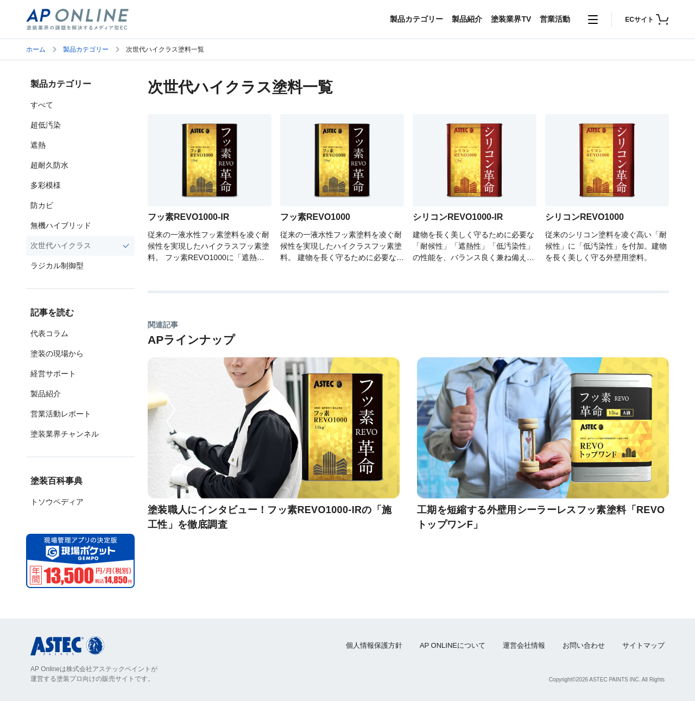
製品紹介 (467, 19)
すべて (41, 104)
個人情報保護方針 (374, 645)
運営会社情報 (524, 645)
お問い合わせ (584, 645)
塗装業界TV (511, 19)
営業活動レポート (60, 413)
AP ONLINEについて (452, 645)
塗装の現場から (57, 353)
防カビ (41, 205)
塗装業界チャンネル (64, 434)
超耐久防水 (49, 165)
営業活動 (555, 19)
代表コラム (49, 333)
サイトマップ (643, 645)
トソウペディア (57, 501)
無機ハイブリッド (60, 225)
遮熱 (38, 145)
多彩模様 (45, 185)
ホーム (36, 49)
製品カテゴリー (416, 19)
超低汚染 (45, 125)
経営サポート (53, 373)
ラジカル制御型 (57, 265)
